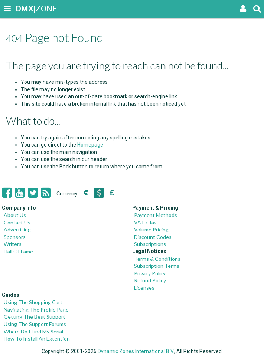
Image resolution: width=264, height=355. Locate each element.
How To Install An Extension (37, 338)
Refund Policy (150, 280)
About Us (15, 215)
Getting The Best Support (34, 316)
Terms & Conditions (157, 259)
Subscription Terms (156, 266)
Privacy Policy (150, 273)
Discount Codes (153, 237)
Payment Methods (155, 215)
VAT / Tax (145, 222)
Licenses (144, 288)
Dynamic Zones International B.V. (136, 351)
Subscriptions (150, 244)
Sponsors (15, 237)
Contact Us (17, 222)
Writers (13, 244)
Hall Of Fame (18, 251)
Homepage (90, 145)
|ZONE (23, 8)
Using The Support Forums (35, 324)
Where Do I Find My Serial (33, 331)
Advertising (17, 229)
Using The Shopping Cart (33, 302)
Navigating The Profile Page (36, 309)
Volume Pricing (151, 229)
